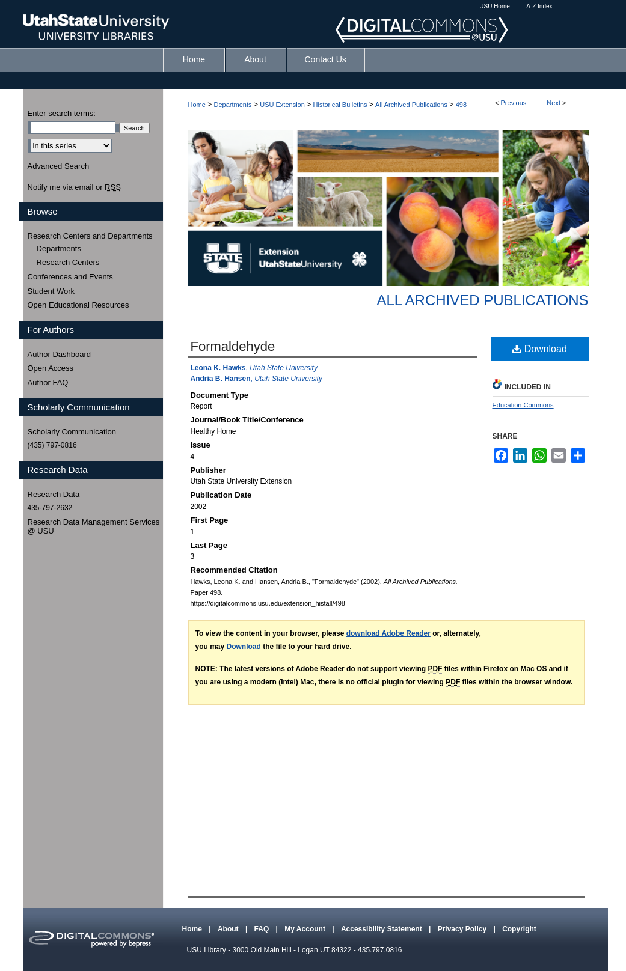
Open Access (51, 368)
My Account (305, 929)
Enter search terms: (62, 113)
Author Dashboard (59, 354)
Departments (233, 104)
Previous (514, 102)
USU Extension (282, 104)
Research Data (54, 494)
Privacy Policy (463, 929)
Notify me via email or (74, 187)
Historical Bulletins (340, 104)
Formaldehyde (233, 346)
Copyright (519, 929)
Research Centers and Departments (90, 235)
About (229, 929)
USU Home (494, 6)
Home (197, 104)
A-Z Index (539, 6)
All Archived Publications (411, 104)
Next (553, 102)
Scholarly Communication (72, 431)
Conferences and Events (70, 276)
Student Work (51, 291)
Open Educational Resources (78, 304)
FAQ (262, 929)
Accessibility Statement (382, 929)
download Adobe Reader (388, 633)
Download (539, 349)
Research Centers (68, 262)
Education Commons (523, 405)
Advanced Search (59, 166)
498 (461, 104)
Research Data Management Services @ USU (94, 526)
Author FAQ (48, 382)
